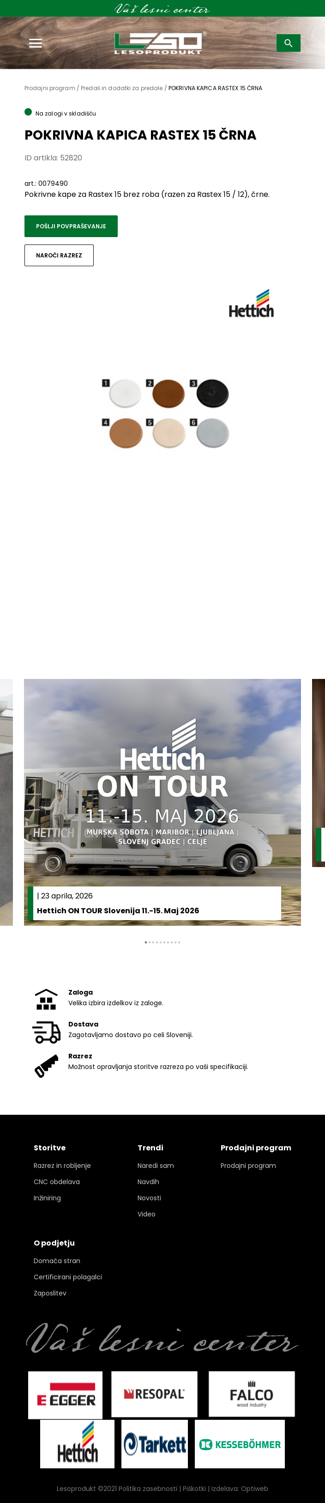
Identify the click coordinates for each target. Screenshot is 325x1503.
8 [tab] (172, 942)
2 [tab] (149, 942)
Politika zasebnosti (148, 1488)
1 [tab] (146, 942)
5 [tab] (161, 942)
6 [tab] (164, 942)
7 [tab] (168, 942)
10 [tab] (179, 942)
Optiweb (254, 1488)
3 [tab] (153, 942)
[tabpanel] (162, 802)
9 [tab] (175, 942)
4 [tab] (157, 942)
